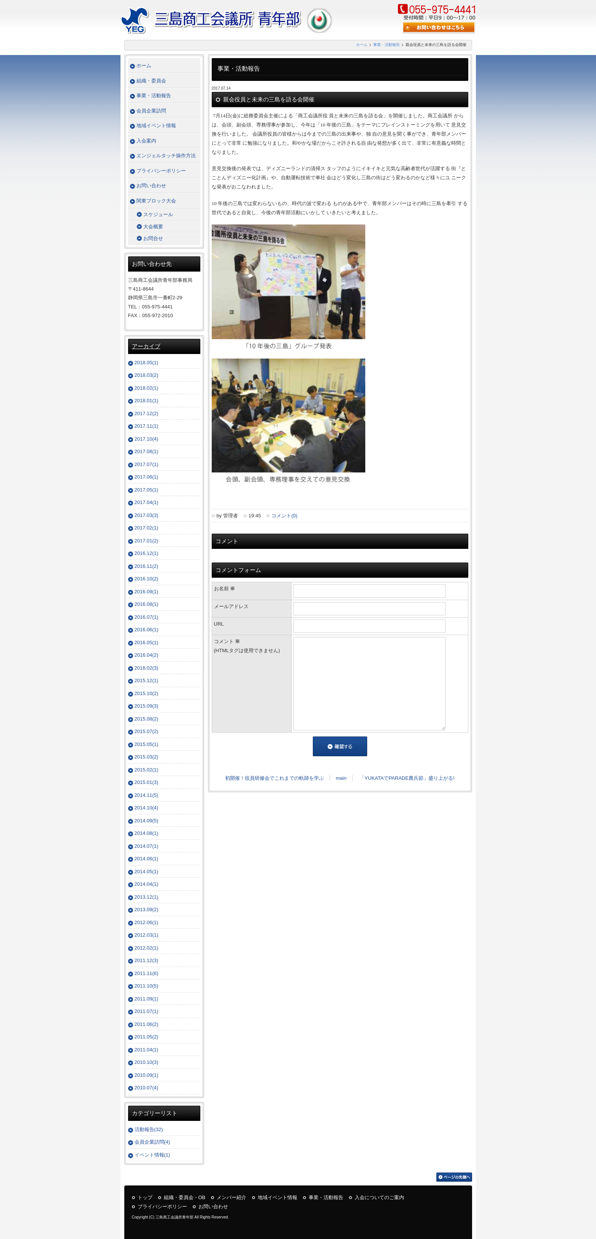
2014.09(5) (147, 820)
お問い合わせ (151, 185)
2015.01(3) (147, 782)
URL (219, 624)
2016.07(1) (147, 617)
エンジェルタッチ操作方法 (166, 155)
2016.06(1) (147, 629)
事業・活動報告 (386, 45)
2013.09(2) (147, 909)
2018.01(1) (147, 400)
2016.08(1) (147, 604)
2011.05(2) (147, 1037)
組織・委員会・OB (185, 1197)
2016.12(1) (147, 553)
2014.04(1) (147, 884)
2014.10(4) (147, 808)
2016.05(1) (147, 642)
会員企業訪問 (151, 111)
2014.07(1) (147, 846)
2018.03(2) (147, 375)
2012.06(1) (147, 922)
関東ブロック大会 (156, 201)
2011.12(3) (147, 960)
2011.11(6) (147, 973)
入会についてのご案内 (379, 1197)
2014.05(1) (147, 871)
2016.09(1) (147, 591)
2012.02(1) (147, 948)
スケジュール (158, 214)
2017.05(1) (147, 490)
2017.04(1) (147, 502)
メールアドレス (231, 606)
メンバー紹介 (231, 1197)
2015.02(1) (147, 770)
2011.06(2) (147, 1024)
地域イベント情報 (156, 125)
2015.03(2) (147, 757)
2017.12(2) (147, 413)
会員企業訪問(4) (152, 1142)
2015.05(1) (147, 744)
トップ (145, 1197)
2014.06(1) (147, 858)
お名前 (224, 588)
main (341, 778)
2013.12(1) (147, 897)
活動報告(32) (149, 1129)
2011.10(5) (147, 986)
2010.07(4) (147, 1087)
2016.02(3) (147, 668)
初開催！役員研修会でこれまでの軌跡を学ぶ (274, 778)
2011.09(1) (147, 999)
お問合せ (153, 238)
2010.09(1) (147, 1075)
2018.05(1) (147, 362)
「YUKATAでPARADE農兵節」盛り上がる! (407, 778)
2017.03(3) (147, 515)
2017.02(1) (147, 528)
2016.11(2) (147, 566)
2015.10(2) (147, 693)
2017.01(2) (147, 541)
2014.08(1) (147, 833)
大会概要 (153, 226)
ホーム (362, 45)
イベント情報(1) (152, 1155)
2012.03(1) (147, 935)
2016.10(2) (147, 579)
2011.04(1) (147, 1050)
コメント (251, 646)
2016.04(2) (147, 655)
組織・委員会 (151, 81)
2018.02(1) (147, 388)
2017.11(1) (147, 426)
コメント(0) (284, 515)
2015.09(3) (147, 706)
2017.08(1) (147, 451)
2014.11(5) (147, 795)
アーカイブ (146, 346)
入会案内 (146, 141)
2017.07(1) (147, 464)
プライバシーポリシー (161, 171)
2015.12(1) (147, 680)
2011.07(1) (147, 1011)
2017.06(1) (147, 477)
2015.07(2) (147, 731)
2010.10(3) (147, 1062)
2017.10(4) (147, 439)
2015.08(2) (147, 719)
